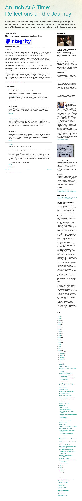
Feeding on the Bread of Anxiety (66, 383)
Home (29, 169)
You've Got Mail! (62, 453)
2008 (60, 346)
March (61, 469)
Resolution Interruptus (64, 401)
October (61, 355)
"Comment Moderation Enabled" (66, 433)
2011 (60, 340)
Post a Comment (10, 167)
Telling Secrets (61, 492)
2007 (60, 348)
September (62, 357)
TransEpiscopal (61, 493)
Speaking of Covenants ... (64, 366)
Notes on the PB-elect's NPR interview (67, 368)
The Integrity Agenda (63, 435)
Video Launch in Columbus (65, 419)
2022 (60, 320)
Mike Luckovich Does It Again (65, 428)
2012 (60, 339)
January (61, 472)
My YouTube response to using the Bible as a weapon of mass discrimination (67, 198)
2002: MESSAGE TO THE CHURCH (66, 479)
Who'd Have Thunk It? (64, 403)
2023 (60, 318)
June (61, 363)
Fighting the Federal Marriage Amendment (65, 456)
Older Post (49, 169)
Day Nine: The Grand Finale (65, 395)
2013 (60, 337)
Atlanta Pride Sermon (63, 387)
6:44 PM (10, 101)
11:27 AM (11, 113)
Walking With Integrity (62, 495)
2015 (60, 333)
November (62, 353)
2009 (60, 344)
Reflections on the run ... (64, 393)
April (61, 467)
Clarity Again (62, 405)
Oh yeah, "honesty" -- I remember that (67, 397)
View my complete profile (62, 139)
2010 (60, 342)
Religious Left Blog (15, 96)
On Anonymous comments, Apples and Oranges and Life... (67, 447)
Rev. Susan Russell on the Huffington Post (67, 191)
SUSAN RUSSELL (13, 118)
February (62, 471)
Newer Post (7, 169)
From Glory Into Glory (62, 487)
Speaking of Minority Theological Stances (68, 426)
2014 (60, 335)
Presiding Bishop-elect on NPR (66, 373)
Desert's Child (61, 484)
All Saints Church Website (63, 480)
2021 (60, 322)
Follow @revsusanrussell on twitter (65, 189)
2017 (60, 329)
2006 (60, 350)
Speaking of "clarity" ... (64, 407)
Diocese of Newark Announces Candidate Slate (65, 376)
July (61, 361)
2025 (60, 315)
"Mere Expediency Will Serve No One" (67, 451)
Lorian (10, 144)
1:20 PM (10, 127)
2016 (60, 331)
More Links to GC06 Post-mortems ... (67, 391)
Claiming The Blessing (63, 482)
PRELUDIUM (61, 488)
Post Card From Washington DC (66, 449)
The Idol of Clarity (63, 417)
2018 (60, 327)
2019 (60, 326)
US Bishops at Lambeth (64, 458)
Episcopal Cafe (61, 485)
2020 (60, 324)
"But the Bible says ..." (64, 463)
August (61, 359)
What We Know (62, 424)
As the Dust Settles (63, 389)
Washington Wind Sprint (64, 444)
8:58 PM (10, 140)
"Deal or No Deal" (63, 422)
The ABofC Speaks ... (64, 381)
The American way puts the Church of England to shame (67, 378)
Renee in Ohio (12, 89)
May (61, 465)
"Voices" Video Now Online (65, 409)
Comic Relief (62, 364)
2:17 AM (10, 164)
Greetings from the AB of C (65, 420)
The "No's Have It (63, 437)
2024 (60, 316)
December (62, 351)
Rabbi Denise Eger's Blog (63, 490)
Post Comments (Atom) (16, 172)
